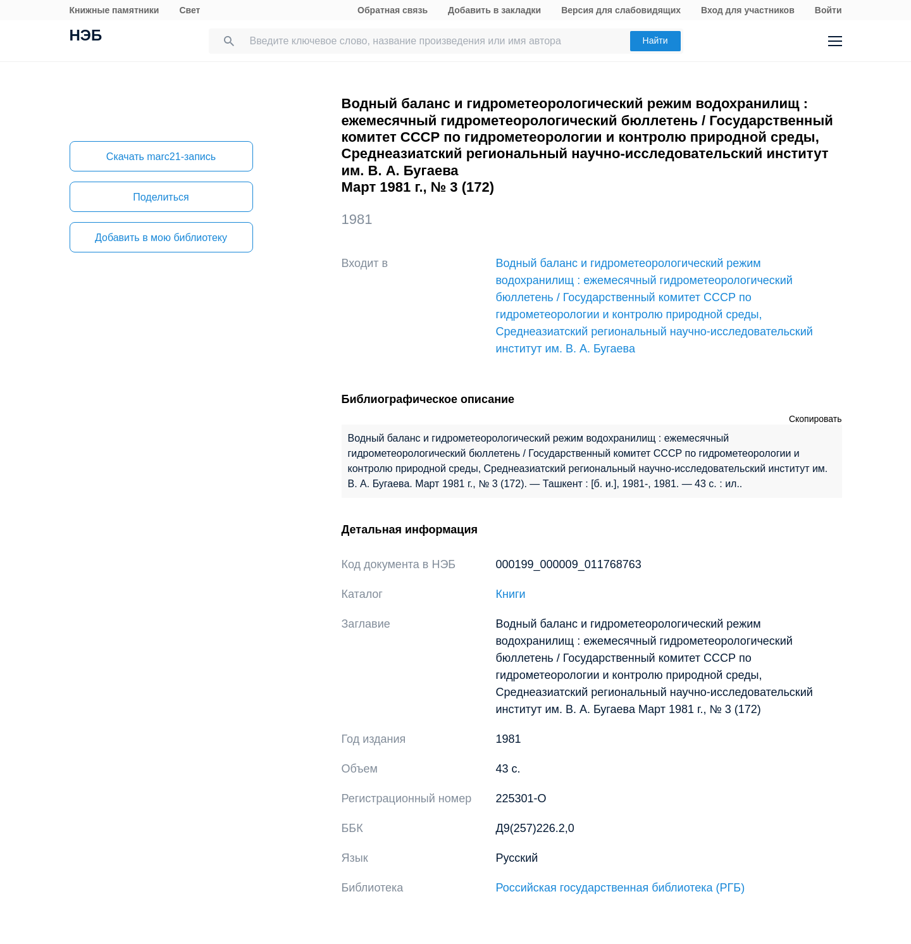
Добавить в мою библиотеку (161, 237)
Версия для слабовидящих (621, 10)
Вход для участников (748, 10)
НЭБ (86, 37)
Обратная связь (392, 10)
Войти (828, 10)
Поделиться (161, 197)
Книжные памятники (114, 10)
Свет (189, 10)
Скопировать (815, 419)
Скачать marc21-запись (161, 156)
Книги (511, 594)
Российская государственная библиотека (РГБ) (620, 887)
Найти (655, 40)
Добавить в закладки (494, 10)
